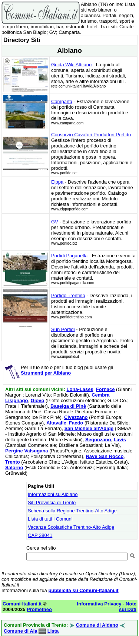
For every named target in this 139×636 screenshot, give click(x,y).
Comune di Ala (20, 631)
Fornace (105, 389)
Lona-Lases (79, 389)
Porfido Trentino (68, 295)
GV (54, 222)
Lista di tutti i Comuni (50, 519)
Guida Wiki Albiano (71, 64)
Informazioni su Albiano (52, 494)
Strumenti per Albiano (46, 373)
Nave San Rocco (104, 456)
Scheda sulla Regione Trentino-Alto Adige (72, 510)
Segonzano (98, 439)
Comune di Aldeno (97, 625)
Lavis (120, 439)
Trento (12, 462)
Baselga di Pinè (68, 406)
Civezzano (76, 417)
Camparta (61, 101)
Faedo (76, 423)
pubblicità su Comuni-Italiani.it (83, 590)
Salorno (14, 467)
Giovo (37, 400)
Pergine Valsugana (26, 451)
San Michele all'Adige (88, 428)
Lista (53, 631)
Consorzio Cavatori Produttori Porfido (91, 134)
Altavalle (56, 423)
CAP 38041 (40, 535)
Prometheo (39, 609)
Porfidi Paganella (69, 255)
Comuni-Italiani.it (22, 604)
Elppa (57, 182)
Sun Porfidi (63, 329)
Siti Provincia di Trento (52, 502)
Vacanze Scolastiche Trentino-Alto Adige (71, 527)
